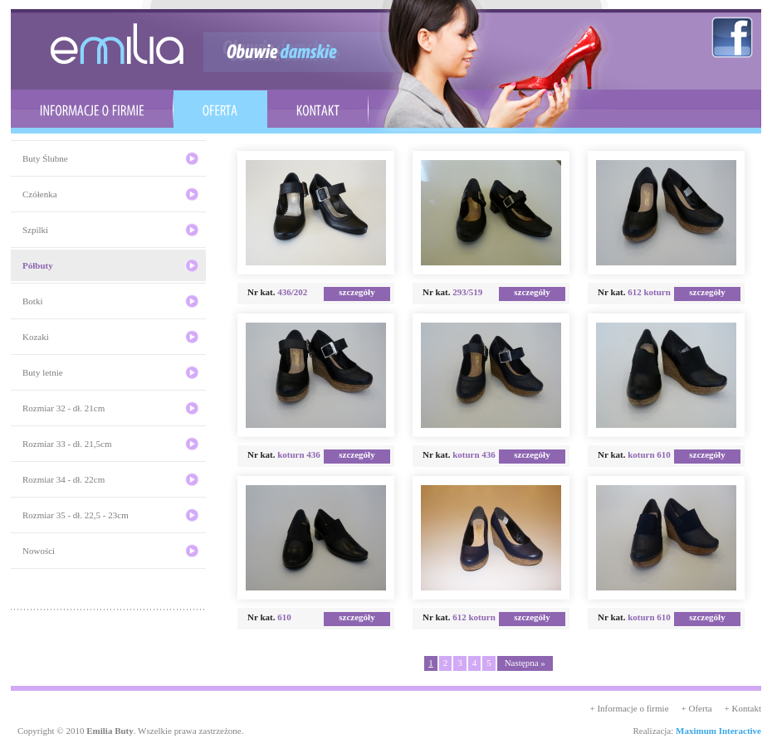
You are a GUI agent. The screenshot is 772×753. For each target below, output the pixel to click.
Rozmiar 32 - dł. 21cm (63, 408)
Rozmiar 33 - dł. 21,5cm (67, 444)
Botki (32, 301)
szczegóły (356, 292)
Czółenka (39, 194)
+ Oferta (697, 708)
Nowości (38, 551)
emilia (117, 43)
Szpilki (35, 230)
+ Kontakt (743, 708)
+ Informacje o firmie (628, 708)
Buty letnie (42, 372)
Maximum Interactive (718, 731)
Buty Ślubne (45, 158)
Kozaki (35, 337)
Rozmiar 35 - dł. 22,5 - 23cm (75, 515)
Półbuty (37, 265)
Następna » (525, 663)
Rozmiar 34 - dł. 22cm (63, 479)
